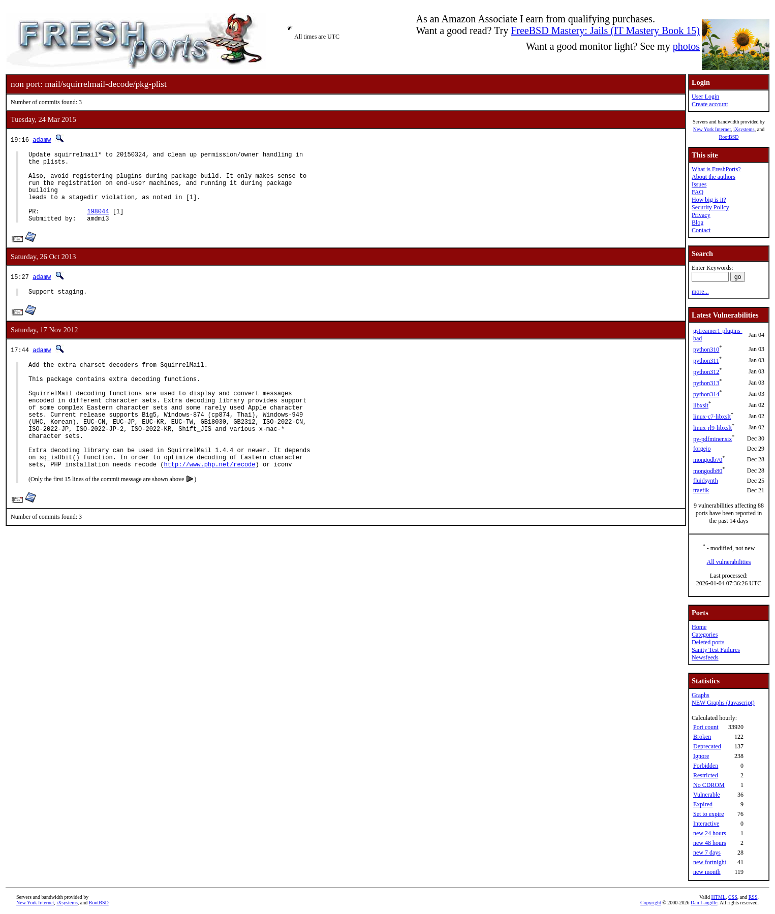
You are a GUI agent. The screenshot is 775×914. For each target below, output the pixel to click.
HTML (718, 897)
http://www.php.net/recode (209, 503)
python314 (706, 394)
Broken (702, 736)
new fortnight (709, 862)
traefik (701, 490)
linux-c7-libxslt (712, 416)
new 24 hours (709, 833)
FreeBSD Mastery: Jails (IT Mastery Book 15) (605, 30)
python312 (706, 371)
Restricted (705, 775)
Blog (697, 222)
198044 (98, 224)
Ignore (701, 756)
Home (699, 627)
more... (700, 291)
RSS (753, 897)
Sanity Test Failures (716, 649)
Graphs (700, 695)
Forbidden (705, 765)
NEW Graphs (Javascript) (723, 702)
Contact (701, 230)
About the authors (713, 176)
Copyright (650, 902)
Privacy (701, 214)
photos (686, 46)
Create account (710, 104)
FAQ (697, 192)
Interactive (706, 823)
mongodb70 (707, 459)
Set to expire (708, 813)
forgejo (701, 448)
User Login (705, 96)
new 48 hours (709, 842)
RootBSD (729, 137)
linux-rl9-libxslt (712, 427)
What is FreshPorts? (716, 169)
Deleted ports (708, 642)
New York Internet (712, 129)
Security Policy (710, 207)
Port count (706, 727)
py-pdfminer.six (712, 439)
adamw (42, 139)
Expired (702, 804)
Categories (705, 634)
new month (707, 871)
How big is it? (709, 199)
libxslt (700, 405)
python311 (706, 360)
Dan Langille (704, 902)
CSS (732, 897)
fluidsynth (705, 480)
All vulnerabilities (729, 561)
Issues (699, 184)
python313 (706, 383)
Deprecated (707, 746)
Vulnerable (706, 794)
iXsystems (744, 129)
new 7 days (707, 852)
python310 (706, 349)
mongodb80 (707, 471)
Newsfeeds (705, 657)
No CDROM (709, 785)
